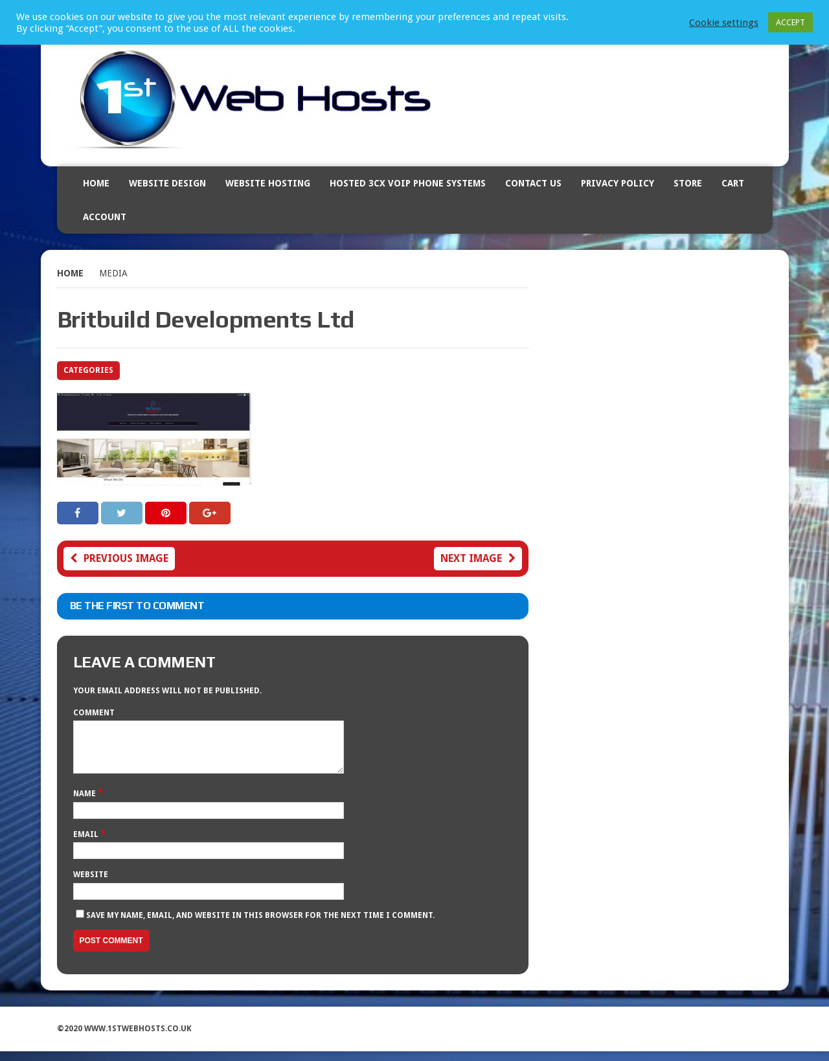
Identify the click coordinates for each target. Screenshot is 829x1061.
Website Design (167, 183)
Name (85, 803)
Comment (94, 712)
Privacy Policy (617, 183)
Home (96, 183)
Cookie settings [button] (723, 22)
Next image (478, 558)
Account (104, 217)
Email (86, 844)
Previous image (119, 558)
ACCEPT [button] (790, 22)
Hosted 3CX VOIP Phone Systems (408, 183)
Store (688, 183)
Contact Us (533, 183)
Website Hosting (267, 183)
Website (90, 884)
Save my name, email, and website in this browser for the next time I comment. (260, 925)
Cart (732, 183)
